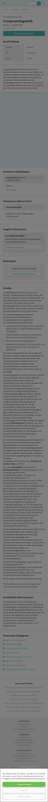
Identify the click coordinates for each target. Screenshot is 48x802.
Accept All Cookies (24, 784)
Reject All (24, 790)
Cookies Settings (24, 796)
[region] (24, 785)
